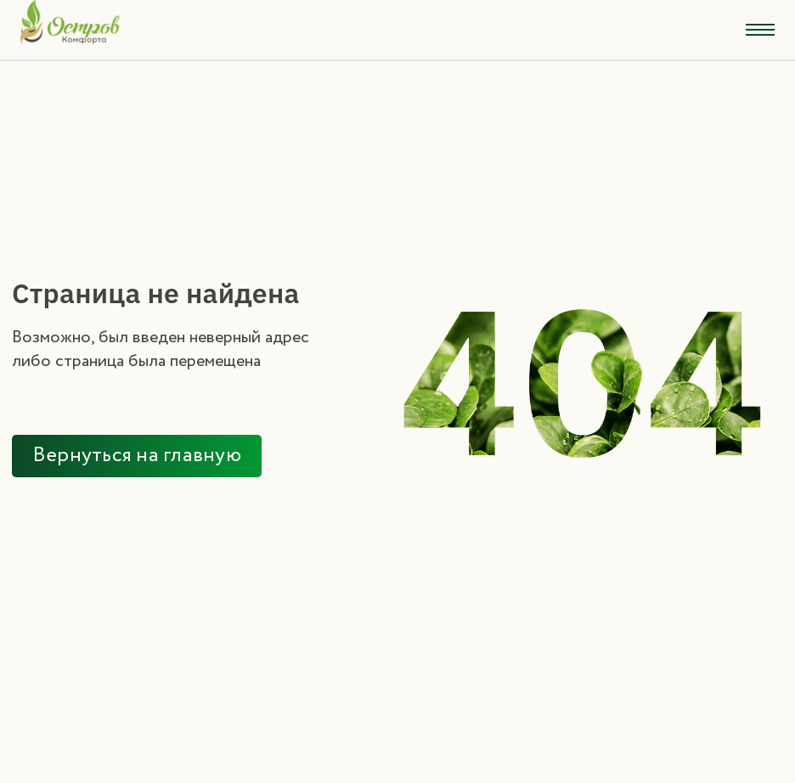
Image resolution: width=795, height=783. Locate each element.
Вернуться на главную (136, 455)
